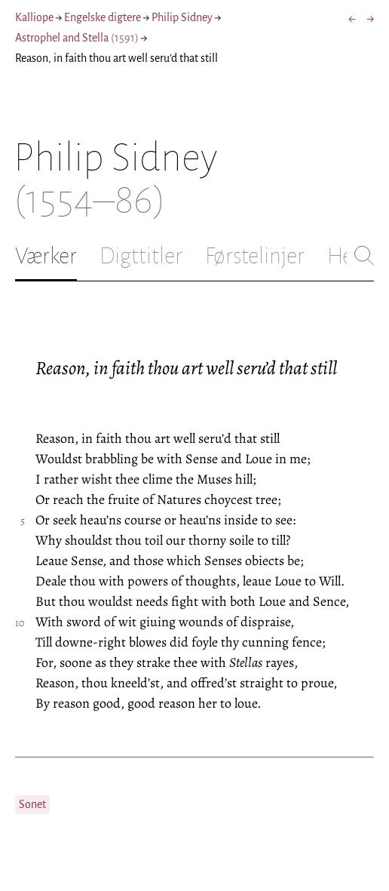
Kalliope (34, 17)
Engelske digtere (102, 17)
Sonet (32, 804)
